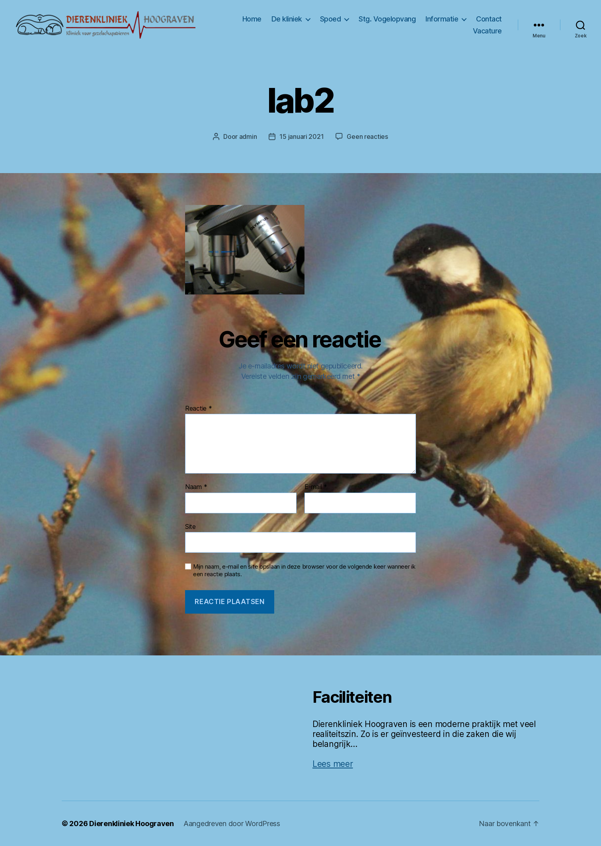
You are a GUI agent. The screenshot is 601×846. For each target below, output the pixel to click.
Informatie (441, 19)
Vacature (487, 31)
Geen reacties (367, 136)
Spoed (330, 19)
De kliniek (286, 19)
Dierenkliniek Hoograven (131, 823)
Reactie (198, 408)
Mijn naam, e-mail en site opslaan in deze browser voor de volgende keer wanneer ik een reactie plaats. (304, 570)
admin (248, 136)
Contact (489, 19)
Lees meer (332, 764)
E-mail (315, 487)
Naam (196, 487)
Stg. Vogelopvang (387, 19)
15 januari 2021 (301, 136)
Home (251, 19)
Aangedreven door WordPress (231, 823)
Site (190, 526)
